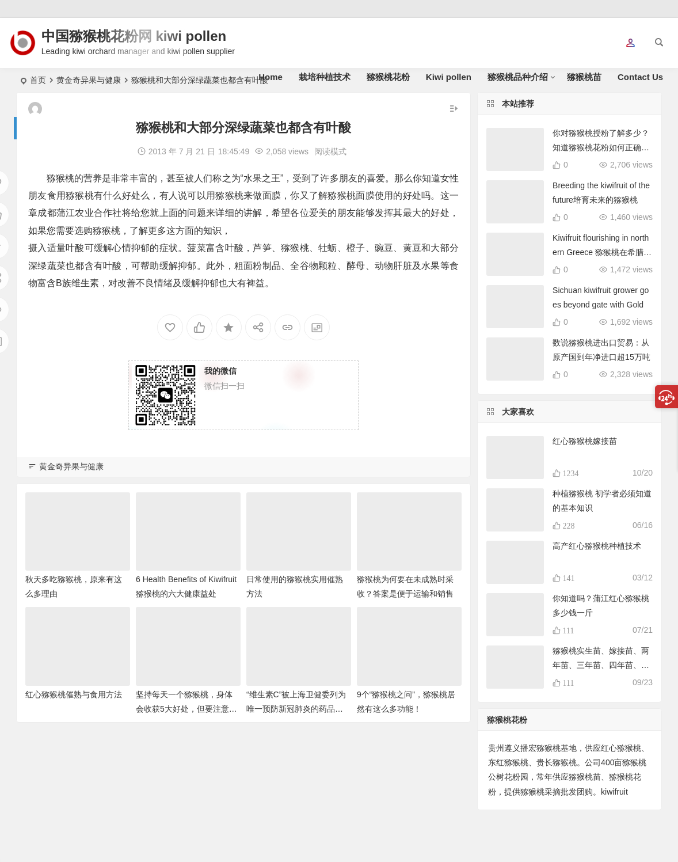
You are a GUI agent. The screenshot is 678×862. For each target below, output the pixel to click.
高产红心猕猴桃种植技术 (597, 545)
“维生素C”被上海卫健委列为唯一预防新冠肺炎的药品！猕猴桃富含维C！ (296, 709)
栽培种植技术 (325, 77)
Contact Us (640, 77)
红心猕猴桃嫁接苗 (585, 441)
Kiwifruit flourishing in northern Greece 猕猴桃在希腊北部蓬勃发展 (602, 252)
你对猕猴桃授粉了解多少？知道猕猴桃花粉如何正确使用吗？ (601, 147)
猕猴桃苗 (584, 77)
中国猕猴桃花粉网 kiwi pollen (133, 36)
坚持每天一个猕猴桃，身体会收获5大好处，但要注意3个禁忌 (185, 709)
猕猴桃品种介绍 (517, 77)
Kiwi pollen (448, 77)
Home (270, 77)
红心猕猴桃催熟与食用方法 (73, 694)
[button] (630, 44)
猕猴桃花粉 (388, 77)
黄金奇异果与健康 (71, 466)
